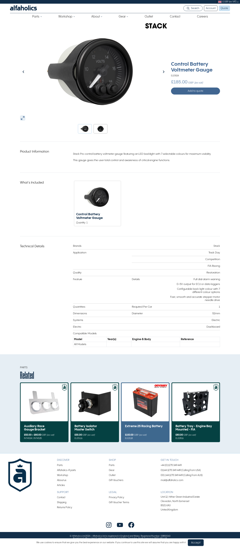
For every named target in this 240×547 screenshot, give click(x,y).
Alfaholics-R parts (66, 470)
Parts (60, 465)
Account (211, 8)
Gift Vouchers (116, 480)
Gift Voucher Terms (119, 502)
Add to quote (195, 91)
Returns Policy (64, 507)
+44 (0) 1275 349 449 (171, 465)
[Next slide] (156, 71)
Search (195, 8)
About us (61, 480)
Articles (61, 485)
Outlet (112, 475)
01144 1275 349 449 (171, 470)
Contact (61, 497)
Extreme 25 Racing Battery (144, 426)
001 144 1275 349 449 (172, 475)
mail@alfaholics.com (172, 480)
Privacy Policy (116, 497)
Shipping (61, 502)
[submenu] (238, 2)
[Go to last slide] (30, 71)
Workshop (62, 475)
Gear (111, 470)
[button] (85, 129)
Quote (224, 8)
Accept (195, 542)
